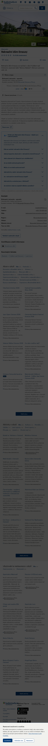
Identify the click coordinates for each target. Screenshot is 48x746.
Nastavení (29, 740)
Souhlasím (7, 740)
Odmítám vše (18, 740)
